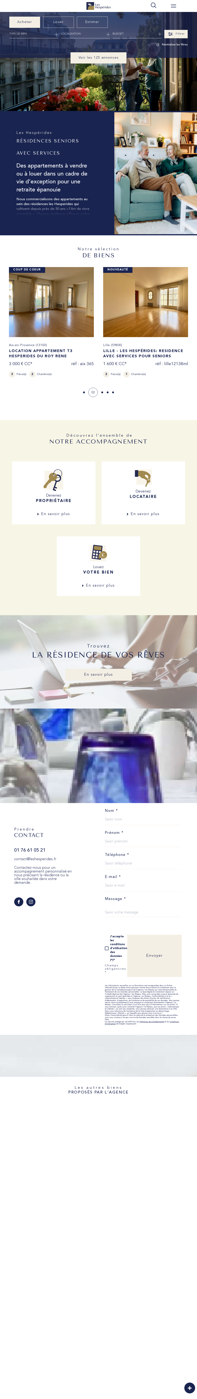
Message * (115, 899)
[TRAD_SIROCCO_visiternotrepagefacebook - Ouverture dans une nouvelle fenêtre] (18, 902)
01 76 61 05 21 (30, 850)
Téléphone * (117, 855)
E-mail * (113, 877)
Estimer (92, 22)
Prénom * (114, 833)
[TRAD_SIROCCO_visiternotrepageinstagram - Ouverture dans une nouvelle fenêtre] (30, 902)
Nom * (111, 811)
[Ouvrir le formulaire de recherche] (176, 34)
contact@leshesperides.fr (35, 859)
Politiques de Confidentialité (152, 1022)
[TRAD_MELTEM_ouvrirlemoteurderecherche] (154, 5)
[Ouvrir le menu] (173, 6)
